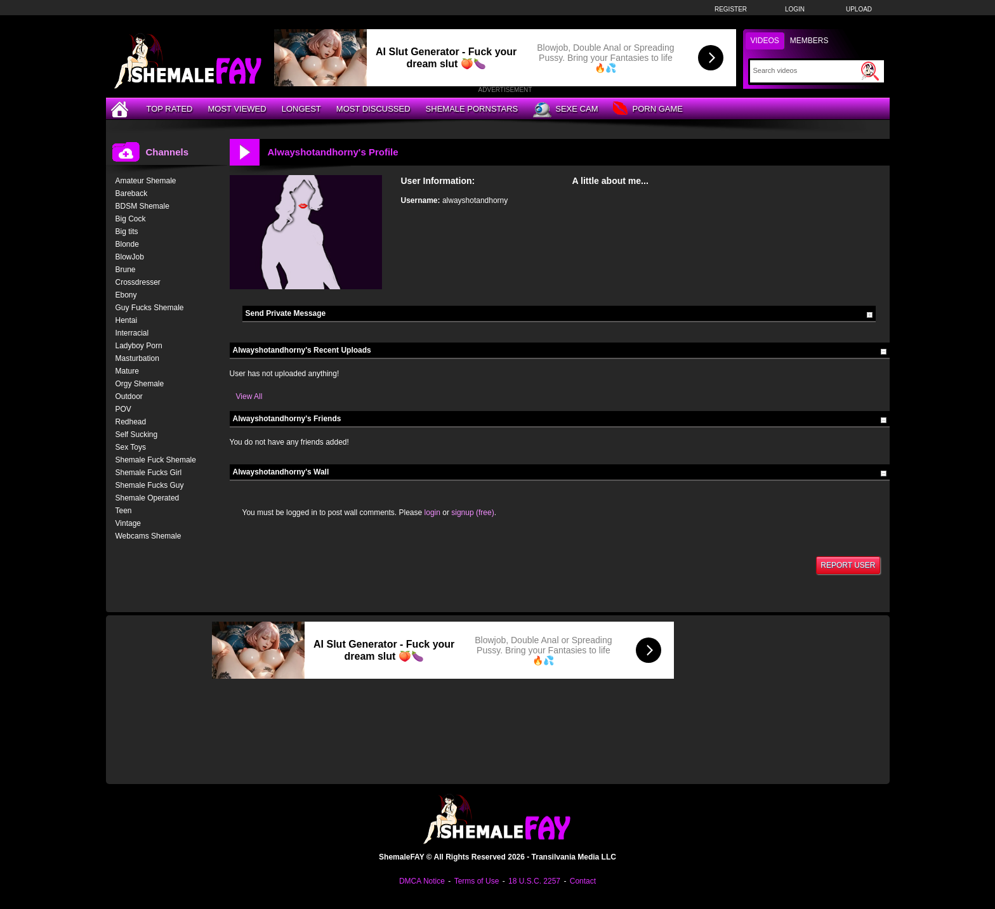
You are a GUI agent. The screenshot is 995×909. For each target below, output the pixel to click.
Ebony (126, 295)
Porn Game (647, 109)
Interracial (132, 333)
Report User (847, 565)
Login (795, 9)
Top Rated (170, 109)
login (432, 512)
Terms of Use (476, 881)
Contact (583, 881)
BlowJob (129, 256)
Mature (127, 371)
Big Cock (130, 218)
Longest (301, 109)
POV (123, 409)
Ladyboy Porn (138, 345)
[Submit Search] (870, 71)
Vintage (128, 523)
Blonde (127, 244)
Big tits (126, 231)
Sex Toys (130, 447)
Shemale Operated (147, 498)
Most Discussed (373, 109)
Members (809, 40)
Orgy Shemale (139, 383)
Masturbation (137, 358)
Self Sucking (136, 434)
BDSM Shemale (142, 206)
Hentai (126, 320)
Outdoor (129, 396)
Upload (859, 9)
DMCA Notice (422, 881)
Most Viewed (237, 109)
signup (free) (472, 512)
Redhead (131, 421)
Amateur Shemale (145, 180)
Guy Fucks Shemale (149, 307)
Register (731, 9)
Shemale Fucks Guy (149, 485)
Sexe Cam (565, 109)
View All (249, 396)
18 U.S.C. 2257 (534, 881)
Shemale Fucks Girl (148, 472)
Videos (765, 40)
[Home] (121, 109)
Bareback (131, 193)
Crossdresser (138, 282)
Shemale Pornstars (472, 109)
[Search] (805, 70)
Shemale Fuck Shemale (155, 459)
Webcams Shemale (148, 536)
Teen (123, 510)
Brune (125, 269)
